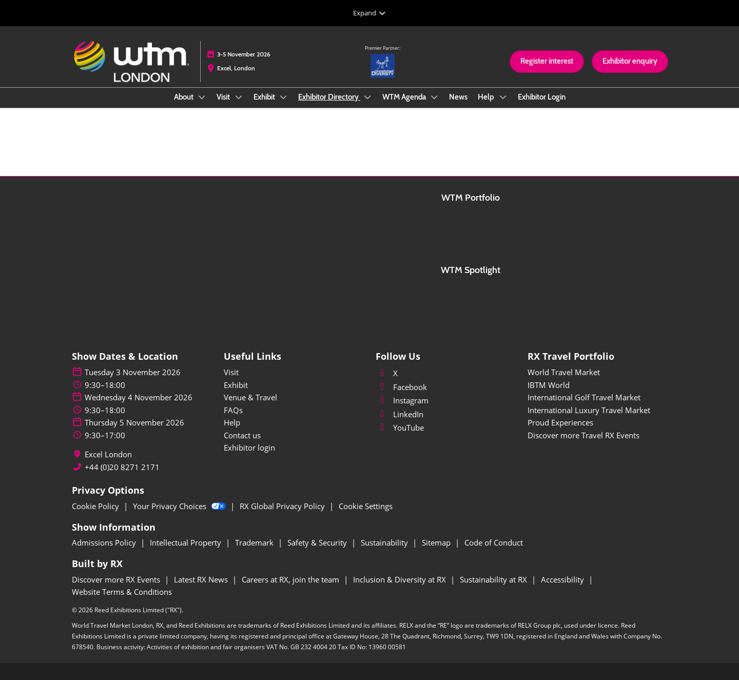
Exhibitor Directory (329, 97)
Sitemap (437, 542)
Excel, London (236, 68)
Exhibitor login (249, 447)
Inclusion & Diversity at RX (400, 579)
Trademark (255, 542)
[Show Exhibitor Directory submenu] (367, 97)
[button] (547, 61)
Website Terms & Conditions (122, 592)
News (458, 97)
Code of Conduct (493, 542)
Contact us (242, 435)
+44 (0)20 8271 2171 (122, 467)
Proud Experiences (560, 422)
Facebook (401, 387)
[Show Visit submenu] (238, 97)
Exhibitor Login (542, 97)
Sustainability (385, 542)
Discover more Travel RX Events (583, 435)
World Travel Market (564, 372)
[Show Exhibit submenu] (283, 97)
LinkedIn (399, 414)
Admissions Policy (105, 542)
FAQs (233, 410)
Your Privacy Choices (180, 506)
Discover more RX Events (117, 579)
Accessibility (563, 579)
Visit (224, 97)
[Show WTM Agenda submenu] (434, 97)
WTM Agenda (404, 97)
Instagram (402, 400)
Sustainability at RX (494, 579)
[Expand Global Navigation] (369, 12)
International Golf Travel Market (584, 397)
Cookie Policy (96, 506)
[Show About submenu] (202, 97)
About (184, 97)
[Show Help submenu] (503, 97)
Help (487, 97)
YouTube (400, 427)
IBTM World (549, 385)
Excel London (108, 454)
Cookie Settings (366, 506)
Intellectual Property (186, 542)
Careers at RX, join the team (291, 579)
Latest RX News (202, 579)
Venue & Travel (250, 397)
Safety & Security (318, 542)
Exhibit (265, 97)
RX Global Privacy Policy (283, 506)
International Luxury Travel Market (589, 410)
